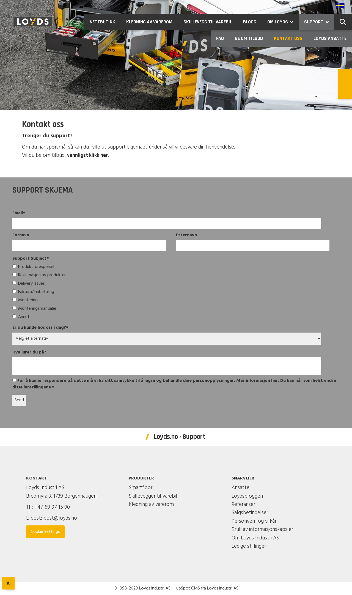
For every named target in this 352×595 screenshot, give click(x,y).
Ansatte (240, 488)
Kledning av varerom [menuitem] (149, 22)
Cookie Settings (45, 531)
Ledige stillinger (249, 546)
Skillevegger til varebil (153, 496)
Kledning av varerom (151, 504)
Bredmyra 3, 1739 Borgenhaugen (61, 496)
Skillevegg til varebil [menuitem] (207, 22)
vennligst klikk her (87, 155)
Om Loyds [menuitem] (283, 22)
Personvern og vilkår (254, 521)
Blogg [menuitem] (249, 22)
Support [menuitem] (319, 22)
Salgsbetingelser (250, 513)
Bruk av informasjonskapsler (262, 529)
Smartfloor (140, 488)
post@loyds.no (60, 518)
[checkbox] (169, 292)
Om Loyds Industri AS (255, 538)
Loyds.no (165, 437)
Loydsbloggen (247, 496)
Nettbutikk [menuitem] (102, 22)
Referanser (243, 504)
